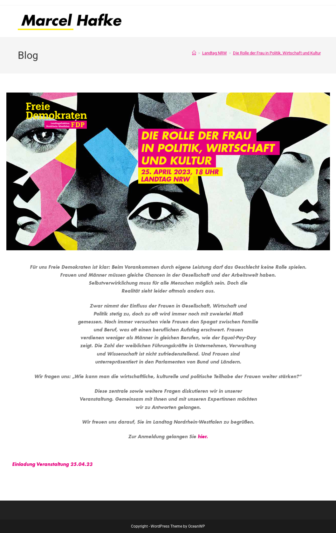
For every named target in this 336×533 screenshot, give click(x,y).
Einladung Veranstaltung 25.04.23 (52, 464)
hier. (203, 436)
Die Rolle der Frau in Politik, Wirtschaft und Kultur (277, 53)
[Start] (194, 53)
